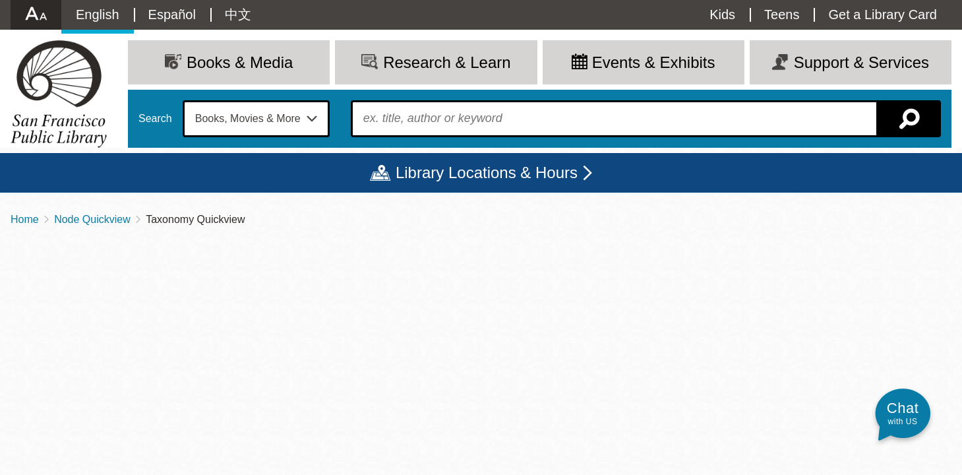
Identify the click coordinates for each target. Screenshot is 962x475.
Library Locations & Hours (487, 172)
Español (172, 14)
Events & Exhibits (653, 62)
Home (25, 219)
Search (155, 118)
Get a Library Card (882, 14)
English (97, 14)
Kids (722, 14)
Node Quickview (92, 219)
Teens (781, 14)
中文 (238, 14)
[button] (903, 413)
